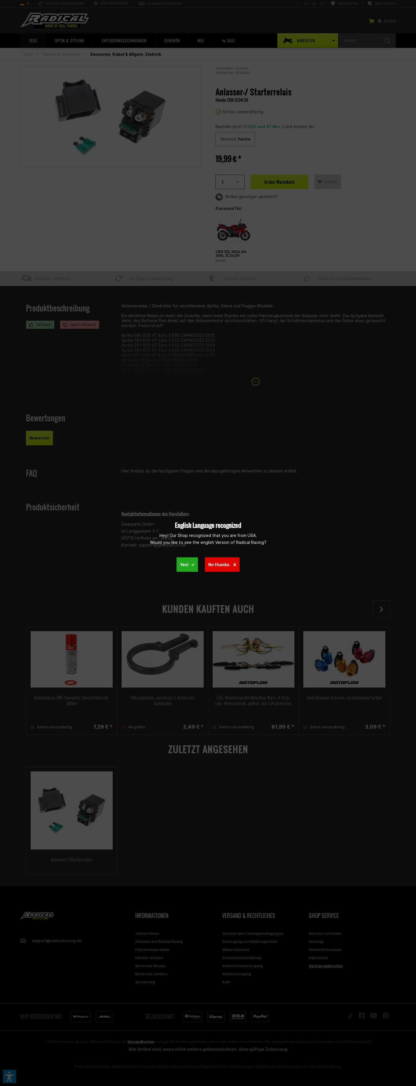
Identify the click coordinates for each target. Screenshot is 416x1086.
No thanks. (222, 564)
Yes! (187, 564)
